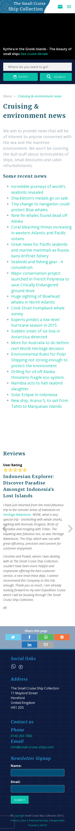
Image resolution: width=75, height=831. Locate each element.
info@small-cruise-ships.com (32, 747)
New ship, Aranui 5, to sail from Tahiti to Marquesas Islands (39, 403)
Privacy (15, 820)
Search (55, 77)
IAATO (43, 825)
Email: (15, 782)
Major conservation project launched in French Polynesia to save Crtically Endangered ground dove (40, 281)
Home (7, 96)
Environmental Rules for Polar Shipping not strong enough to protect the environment (39, 359)
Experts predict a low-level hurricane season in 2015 (35, 322)
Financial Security (38, 820)
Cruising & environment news (40, 96)
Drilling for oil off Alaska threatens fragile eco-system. (38, 374)
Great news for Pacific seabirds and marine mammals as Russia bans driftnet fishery (40, 250)
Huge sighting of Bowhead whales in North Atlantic (35, 299)
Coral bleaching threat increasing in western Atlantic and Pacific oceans (41, 232)
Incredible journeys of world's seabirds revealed (38, 189)
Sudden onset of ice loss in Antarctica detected (35, 334)
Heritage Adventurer (17, 514)
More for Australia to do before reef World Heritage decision (40, 345)
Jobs (23, 820)
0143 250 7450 (21, 736)
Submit (19, 800)
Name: (16, 766)
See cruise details (34, 54)
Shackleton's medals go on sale (39, 198)
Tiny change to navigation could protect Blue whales (40, 206)
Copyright (18, 815)
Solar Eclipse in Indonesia (34, 394)
